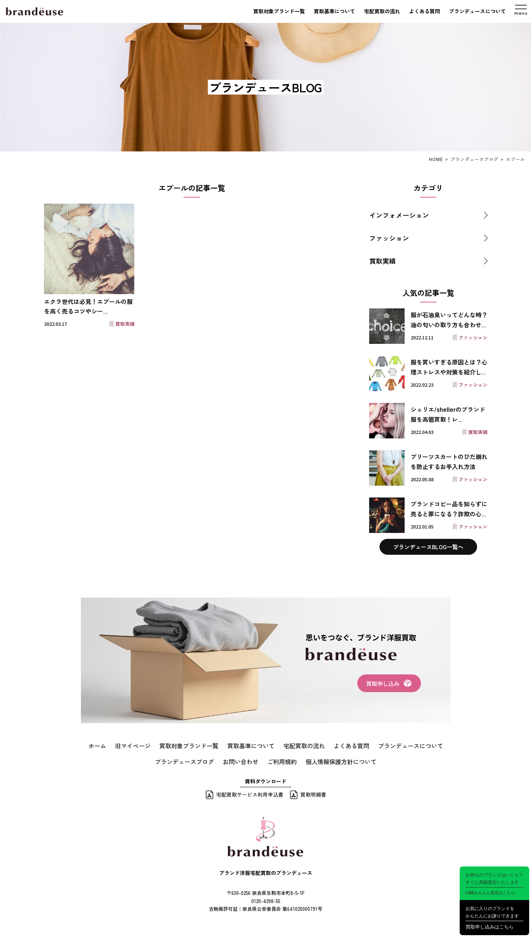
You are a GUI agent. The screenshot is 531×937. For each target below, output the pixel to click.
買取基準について (334, 11)
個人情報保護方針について (333, 759)
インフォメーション (399, 215)
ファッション (389, 238)
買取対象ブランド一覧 (279, 11)
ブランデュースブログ (193, 759)
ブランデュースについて (477, 11)
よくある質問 (424, 11)
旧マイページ (147, 745)
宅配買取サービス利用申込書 (249, 792)
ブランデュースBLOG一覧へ (428, 547)
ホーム (115, 745)
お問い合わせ (243, 759)
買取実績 (382, 261)
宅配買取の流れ (382, 11)
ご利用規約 (280, 759)
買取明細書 (313, 792)
